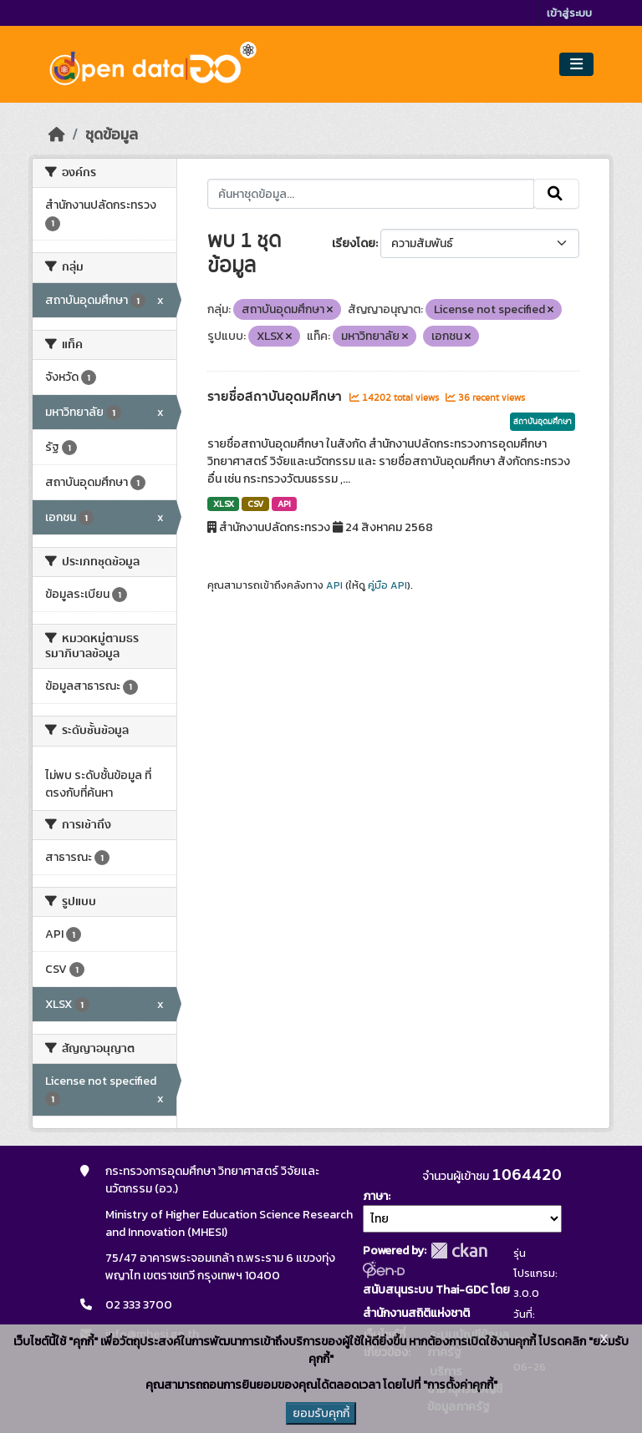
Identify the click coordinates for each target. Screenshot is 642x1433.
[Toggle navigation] (576, 65)
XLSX (223, 503)
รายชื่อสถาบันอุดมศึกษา (276, 397)
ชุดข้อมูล (111, 134)
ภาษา (375, 1196)
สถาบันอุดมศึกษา (542, 422)
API (284, 503)
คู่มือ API (387, 585)
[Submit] (556, 194)
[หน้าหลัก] (56, 134)
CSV (255, 503)
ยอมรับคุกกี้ (321, 1413)
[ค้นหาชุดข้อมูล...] (370, 194)
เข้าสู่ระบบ (569, 13)
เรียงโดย (353, 243)
